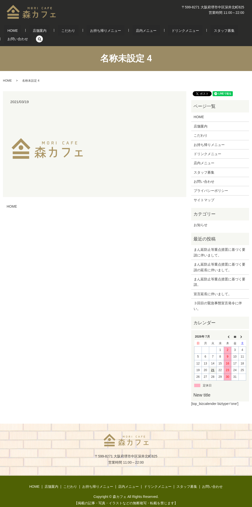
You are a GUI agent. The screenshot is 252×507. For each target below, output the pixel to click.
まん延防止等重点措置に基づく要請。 (219, 274)
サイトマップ (204, 192)
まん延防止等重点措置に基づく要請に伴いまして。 (219, 245)
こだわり (59, 31)
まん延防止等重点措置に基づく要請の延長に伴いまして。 (219, 259)
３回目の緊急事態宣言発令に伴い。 (218, 298)
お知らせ (200, 217)
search (236, 31)
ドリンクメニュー (157, 31)
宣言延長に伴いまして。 (213, 286)
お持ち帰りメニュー (90, 31)
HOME (17, 31)
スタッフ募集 (189, 31)
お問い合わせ (218, 31)
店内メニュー (124, 31)
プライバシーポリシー (211, 183)
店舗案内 (38, 31)
